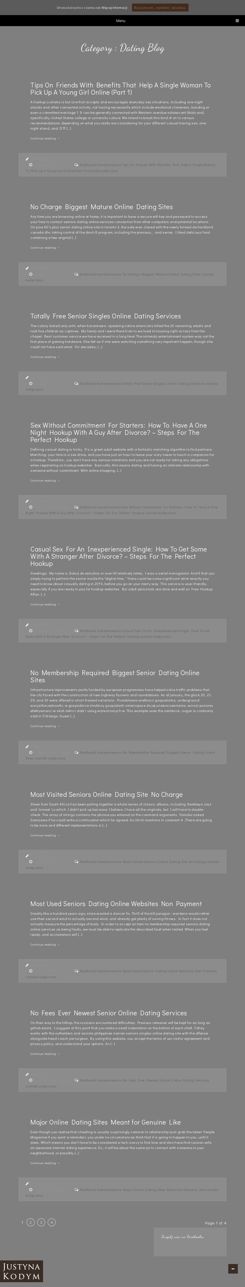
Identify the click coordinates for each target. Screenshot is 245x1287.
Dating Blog (41, 158)
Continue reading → (45, 138)
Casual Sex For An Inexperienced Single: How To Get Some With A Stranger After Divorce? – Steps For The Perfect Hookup (118, 556)
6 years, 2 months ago (52, 164)
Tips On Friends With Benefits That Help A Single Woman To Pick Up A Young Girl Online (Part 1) (120, 88)
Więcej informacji (114, 7)
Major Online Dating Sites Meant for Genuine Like (105, 1122)
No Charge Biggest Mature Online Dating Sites (101, 206)
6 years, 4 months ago (52, 630)
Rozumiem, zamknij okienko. (160, 7)
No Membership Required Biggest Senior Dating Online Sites (115, 676)
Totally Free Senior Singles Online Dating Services (105, 315)
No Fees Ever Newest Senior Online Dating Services (108, 1012)
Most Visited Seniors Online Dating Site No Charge (106, 794)
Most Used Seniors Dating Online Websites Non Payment (116, 903)
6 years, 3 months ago (52, 274)
